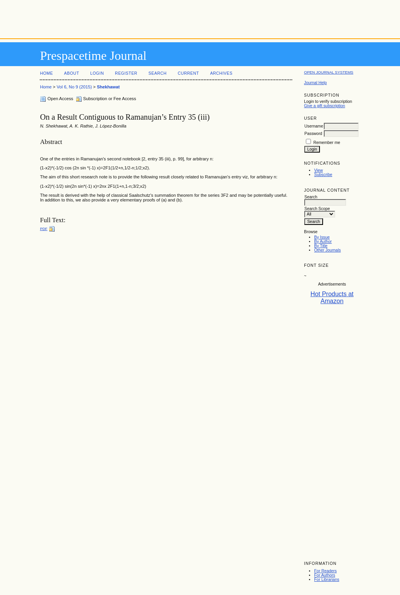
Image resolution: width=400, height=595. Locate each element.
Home (46, 73)
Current (188, 73)
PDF (43, 228)
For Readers (325, 571)
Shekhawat (108, 86)
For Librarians (326, 579)
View (318, 170)
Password (313, 133)
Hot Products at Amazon (332, 297)
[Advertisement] (200, 17)
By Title (320, 246)
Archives (221, 73)
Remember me (326, 142)
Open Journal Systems (328, 72)
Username (313, 126)
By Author (323, 241)
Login (97, 73)
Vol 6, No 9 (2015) (74, 86)
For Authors (324, 575)
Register (126, 73)
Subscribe (323, 175)
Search (157, 73)
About (71, 73)
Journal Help (315, 83)
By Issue (322, 237)
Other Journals (327, 250)
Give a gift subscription (324, 106)
